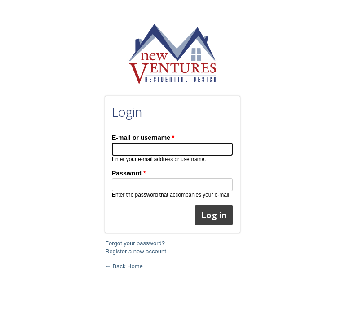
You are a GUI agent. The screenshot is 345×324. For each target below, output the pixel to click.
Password (129, 173)
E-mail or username (143, 137)
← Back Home (124, 266)
